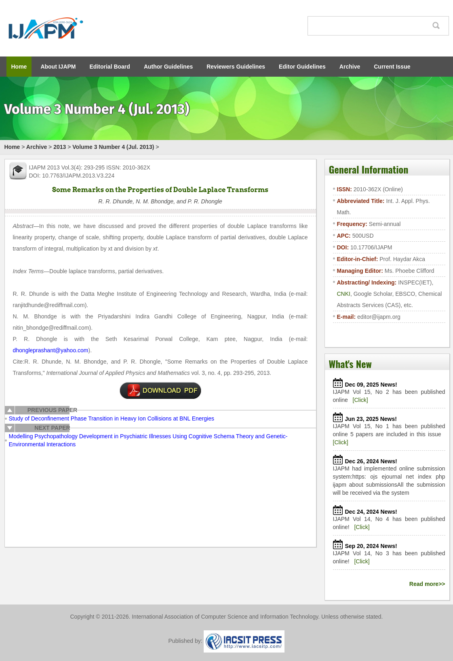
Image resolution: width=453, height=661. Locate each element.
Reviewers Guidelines (235, 66)
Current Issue (392, 66)
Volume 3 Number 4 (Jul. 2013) (113, 147)
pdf (160, 391)
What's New (350, 363)
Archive (349, 66)
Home (19, 66)
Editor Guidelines (302, 66)
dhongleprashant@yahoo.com (50, 350)
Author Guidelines (168, 66)
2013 (59, 147)
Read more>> (427, 584)
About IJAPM (58, 66)
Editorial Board (110, 66)
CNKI (343, 294)
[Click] (360, 400)
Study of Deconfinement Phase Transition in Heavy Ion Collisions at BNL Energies (111, 418)
